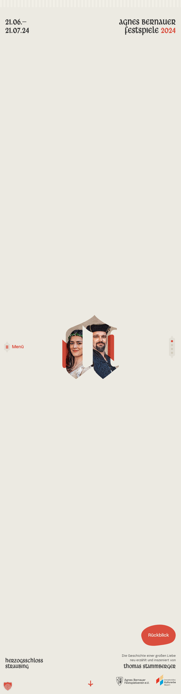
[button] (8, 686)
